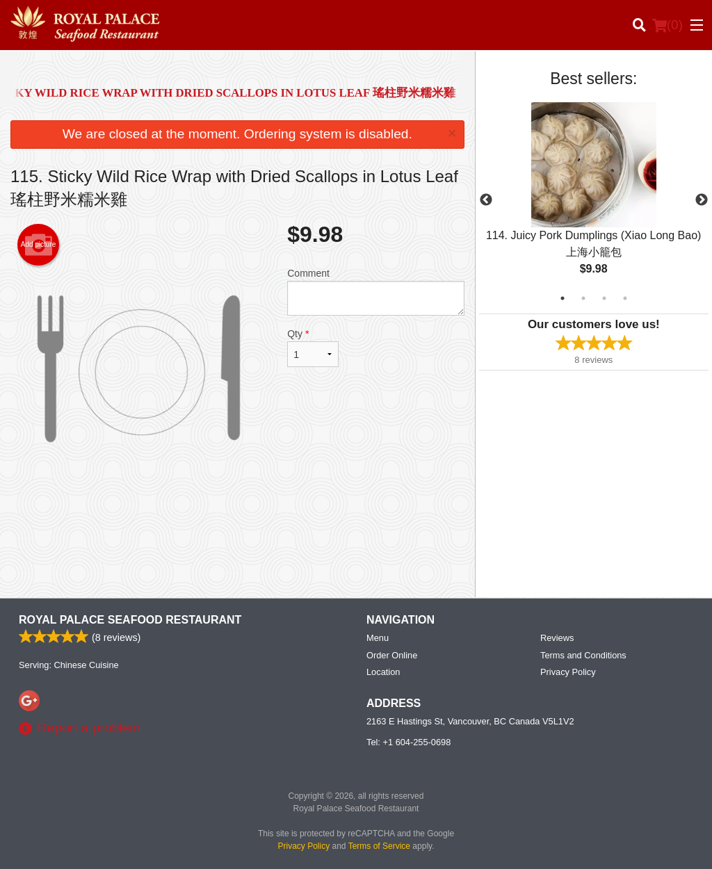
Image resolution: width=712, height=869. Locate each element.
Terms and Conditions (583, 655)
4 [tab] (625, 298)
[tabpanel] (594, 200)
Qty (313, 347)
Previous (486, 200)
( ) (667, 25)
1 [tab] (562, 298)
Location (383, 672)
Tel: (408, 742)
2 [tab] (583, 298)
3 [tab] (604, 298)
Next (702, 200)
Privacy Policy (568, 672)
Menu (377, 638)
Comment (375, 292)
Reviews (557, 638)
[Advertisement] (237, 541)
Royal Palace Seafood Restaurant (130, 620)
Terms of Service (379, 846)
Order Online (391, 655)
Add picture (38, 245)
